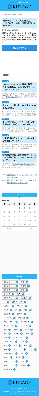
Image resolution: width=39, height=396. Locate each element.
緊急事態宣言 (10, 353)
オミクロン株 (10, 326)
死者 (17, 345)
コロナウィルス (12, 97)
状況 (27, 345)
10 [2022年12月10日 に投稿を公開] (30, 212)
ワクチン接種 (10, 341)
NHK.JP (22, 306)
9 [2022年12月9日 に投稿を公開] (24, 212)
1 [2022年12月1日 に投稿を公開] (19, 208)
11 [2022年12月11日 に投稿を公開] (35, 212)
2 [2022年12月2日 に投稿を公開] (24, 208)
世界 (24, 353)
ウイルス (17, 111)
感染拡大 (26, 298)
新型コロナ (20, 349)
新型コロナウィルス (11, 286)
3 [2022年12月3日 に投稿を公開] (29, 208)
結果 (7, 337)
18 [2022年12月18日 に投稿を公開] (35, 216)
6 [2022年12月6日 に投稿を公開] (9, 212)
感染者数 (9, 314)
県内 (20, 294)
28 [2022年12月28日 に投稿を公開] (14, 224)
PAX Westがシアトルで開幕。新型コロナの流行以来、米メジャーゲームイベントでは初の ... (19, 87)
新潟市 (8, 357)
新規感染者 (27, 322)
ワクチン (28, 164)
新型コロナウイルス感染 (11, 298)
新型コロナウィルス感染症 (11, 322)
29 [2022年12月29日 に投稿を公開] (19, 224)
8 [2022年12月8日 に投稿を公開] (19, 212)
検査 (27, 310)
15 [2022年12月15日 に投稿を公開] (19, 216)
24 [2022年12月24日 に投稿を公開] (30, 220)
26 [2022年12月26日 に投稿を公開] (4, 224)
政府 (29, 330)
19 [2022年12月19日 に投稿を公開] (4, 220)
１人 (24, 361)
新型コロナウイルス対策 (11, 365)
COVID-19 (9, 318)
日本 (29, 334)
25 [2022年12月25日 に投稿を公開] (35, 220)
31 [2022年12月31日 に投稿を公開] (30, 224)
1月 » (30, 228)
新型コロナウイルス (11, 282)
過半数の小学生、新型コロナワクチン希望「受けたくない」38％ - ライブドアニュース (19, 157)
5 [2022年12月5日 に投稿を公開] (4, 212)
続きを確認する (19, 47)
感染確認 (23, 318)
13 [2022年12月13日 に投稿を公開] (9, 216)
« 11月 (9, 228)
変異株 (18, 334)
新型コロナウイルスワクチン (21, 337)
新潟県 (21, 314)
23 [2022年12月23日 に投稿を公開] (25, 220)
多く (7, 345)
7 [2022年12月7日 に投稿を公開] (14, 212)
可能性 (25, 365)
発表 (7, 349)
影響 (24, 290)
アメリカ (19, 93)
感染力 (19, 357)
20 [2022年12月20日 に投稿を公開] (9, 220)
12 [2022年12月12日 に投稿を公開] (4, 216)
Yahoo (18, 330)
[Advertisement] (19, 61)
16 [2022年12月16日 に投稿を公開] (25, 216)
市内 (24, 341)
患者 (7, 330)
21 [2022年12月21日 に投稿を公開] (14, 220)
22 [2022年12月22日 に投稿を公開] (19, 220)
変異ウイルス (19, 302)
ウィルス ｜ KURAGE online (19, 389)
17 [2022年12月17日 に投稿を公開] (30, 216)
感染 (10, 132)
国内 (7, 334)
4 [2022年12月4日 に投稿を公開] (34, 208)
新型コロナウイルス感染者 (11, 361)
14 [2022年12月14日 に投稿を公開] (14, 216)
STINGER (25, 393)
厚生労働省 (10, 369)
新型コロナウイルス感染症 (11, 290)
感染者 (25, 286)
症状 (32, 349)
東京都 (8, 310)
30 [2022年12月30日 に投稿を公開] (25, 224)
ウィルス (25, 326)
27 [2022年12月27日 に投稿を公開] (9, 224)
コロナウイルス (20, 164)
